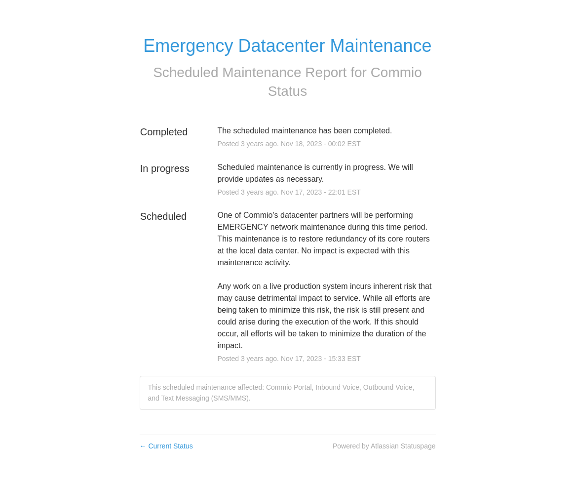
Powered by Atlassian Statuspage (384, 446)
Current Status (166, 446)
